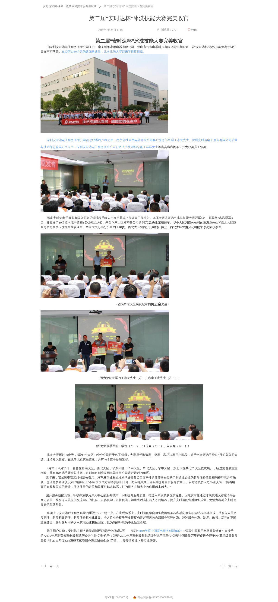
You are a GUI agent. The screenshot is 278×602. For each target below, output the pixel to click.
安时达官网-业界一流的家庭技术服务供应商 (70, 6)
